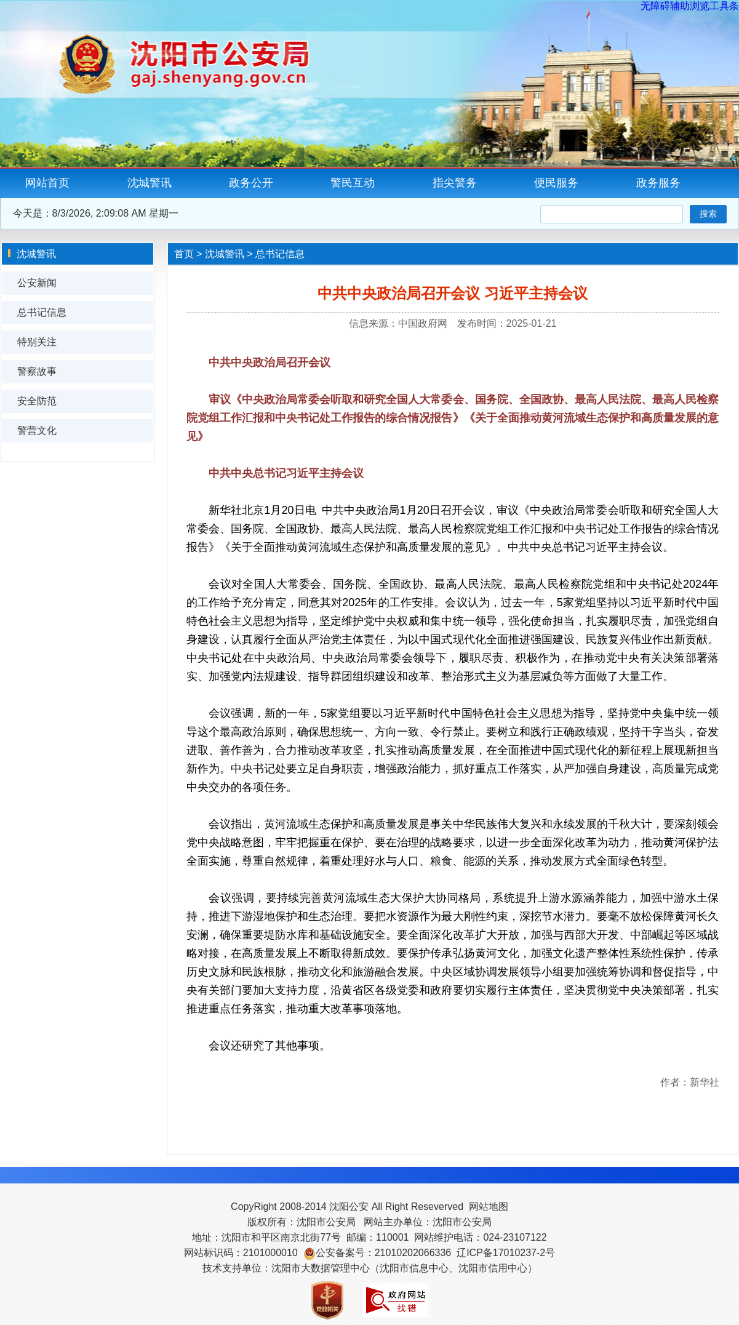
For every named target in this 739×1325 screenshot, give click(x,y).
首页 (184, 254)
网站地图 (488, 1206)
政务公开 (251, 183)
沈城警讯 (149, 183)
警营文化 (37, 430)
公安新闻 (37, 283)
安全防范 (37, 401)
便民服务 (556, 183)
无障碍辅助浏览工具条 (690, 6)
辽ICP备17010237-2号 (506, 1252)
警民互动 (352, 183)
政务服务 (658, 183)
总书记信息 (41, 312)
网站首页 (47, 183)
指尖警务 (455, 183)
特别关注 (37, 342)
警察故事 (37, 371)
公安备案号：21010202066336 (384, 1252)
